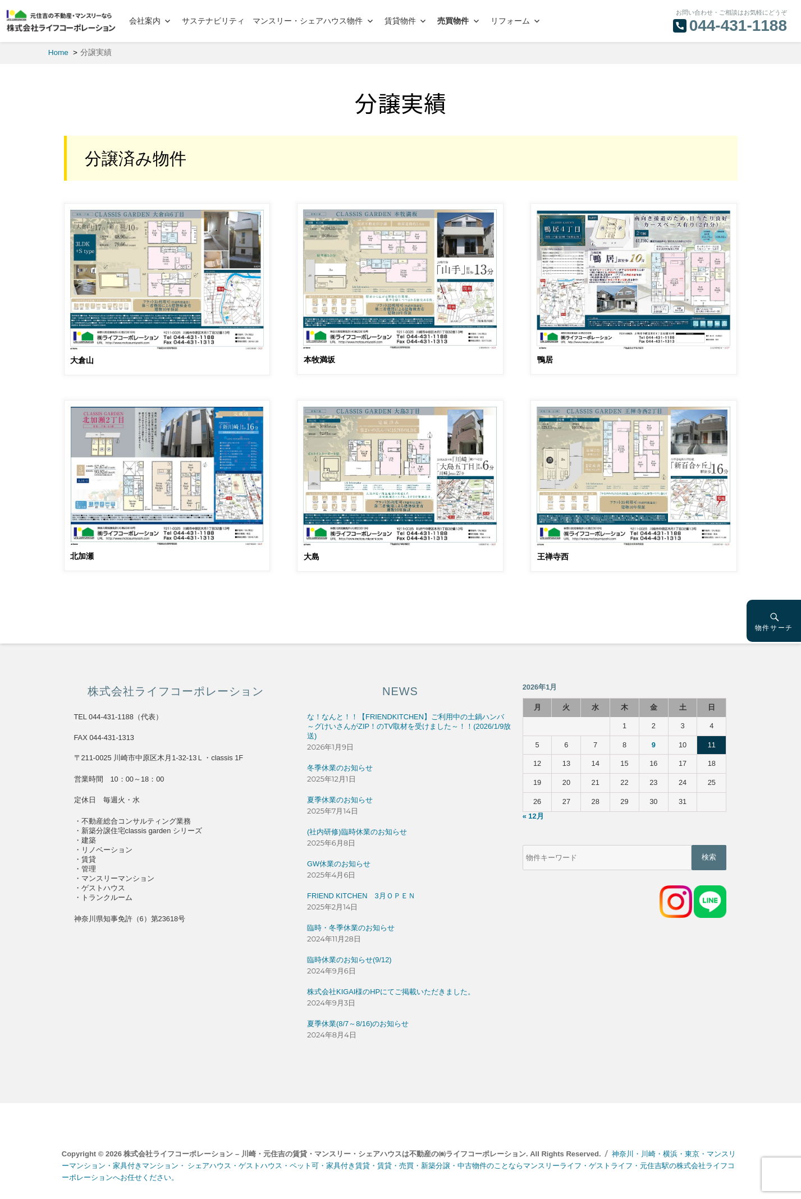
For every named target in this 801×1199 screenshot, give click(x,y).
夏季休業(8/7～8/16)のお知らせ (358, 1023)
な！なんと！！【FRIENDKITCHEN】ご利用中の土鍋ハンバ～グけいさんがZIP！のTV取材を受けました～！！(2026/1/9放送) (409, 726)
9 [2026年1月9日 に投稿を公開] (654, 745)
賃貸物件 (400, 21)
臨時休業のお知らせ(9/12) (349, 959)
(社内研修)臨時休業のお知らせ (357, 832)
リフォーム (510, 21)
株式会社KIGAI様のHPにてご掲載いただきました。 (391, 991)
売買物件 (453, 21)
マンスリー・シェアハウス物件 (308, 21)
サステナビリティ (213, 21)
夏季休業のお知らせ (340, 800)
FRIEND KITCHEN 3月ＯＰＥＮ (361, 896)
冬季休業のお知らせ (340, 768)
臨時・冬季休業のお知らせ (351, 928)
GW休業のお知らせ (338, 864)
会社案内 (145, 21)
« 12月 (533, 816)
